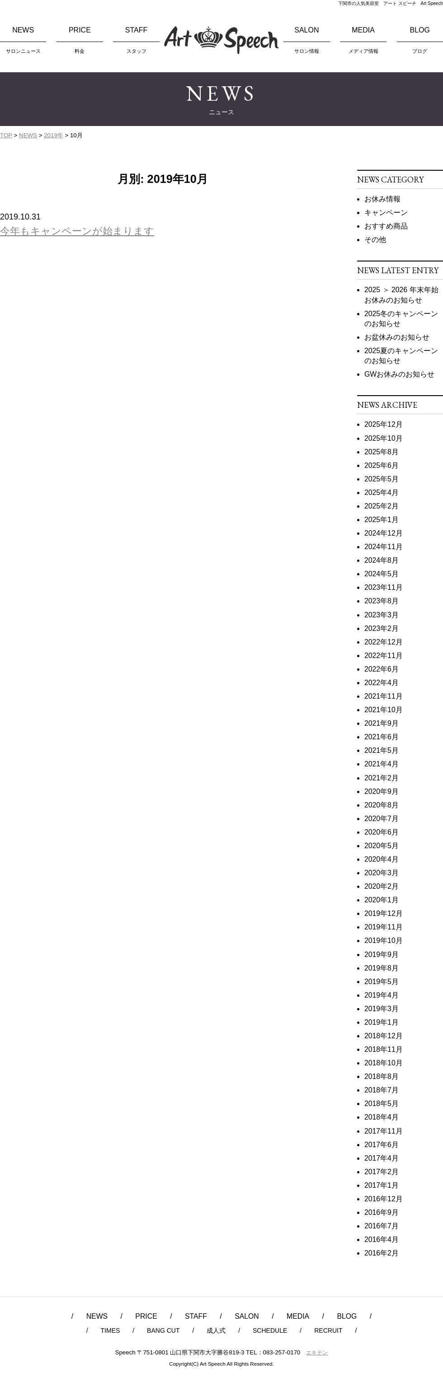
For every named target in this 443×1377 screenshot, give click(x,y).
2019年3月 (381, 1009)
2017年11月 (383, 1131)
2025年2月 (381, 506)
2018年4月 (381, 1117)
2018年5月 (381, 1103)
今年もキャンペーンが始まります (77, 231)
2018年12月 (383, 1036)
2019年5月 (381, 981)
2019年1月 (381, 1022)
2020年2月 (381, 886)
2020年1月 (381, 900)
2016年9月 (381, 1212)
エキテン (317, 1352)
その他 (375, 239)
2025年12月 (383, 424)
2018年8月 (381, 1076)
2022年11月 (383, 655)
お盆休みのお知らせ (396, 337)
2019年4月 (381, 995)
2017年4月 (381, 1158)
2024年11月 (383, 547)
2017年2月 (381, 1172)
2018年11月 (383, 1049)
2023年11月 (383, 587)
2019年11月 (383, 927)
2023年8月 (381, 601)
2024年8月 (381, 560)
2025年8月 (381, 452)
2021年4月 (381, 764)
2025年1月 (381, 519)
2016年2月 (381, 1253)
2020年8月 (381, 805)
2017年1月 (381, 1185)
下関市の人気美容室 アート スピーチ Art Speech (390, 3)
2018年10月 (383, 1063)
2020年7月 (381, 818)
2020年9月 (381, 791)
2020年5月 (381, 846)
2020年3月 (381, 873)
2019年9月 (381, 954)
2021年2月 (381, 778)
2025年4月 (381, 492)
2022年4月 (381, 682)
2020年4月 (381, 859)
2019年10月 (383, 940)
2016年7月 (381, 1226)
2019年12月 (383, 913)
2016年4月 (381, 1239)
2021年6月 (381, 737)
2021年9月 (381, 723)
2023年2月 (381, 628)
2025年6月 (381, 465)
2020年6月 (381, 832)
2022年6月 (381, 669)
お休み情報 (382, 199)
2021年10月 (383, 710)
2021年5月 (381, 750)
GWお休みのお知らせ (399, 374)
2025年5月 (381, 479)
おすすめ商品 (386, 226)
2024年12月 (383, 533)
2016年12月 (383, 1199)
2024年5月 (381, 574)
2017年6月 (381, 1144)
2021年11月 (383, 696)
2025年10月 (383, 438)
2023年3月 (381, 615)
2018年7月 (381, 1090)
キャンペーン (386, 212)
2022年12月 (383, 642)
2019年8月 (381, 968)
